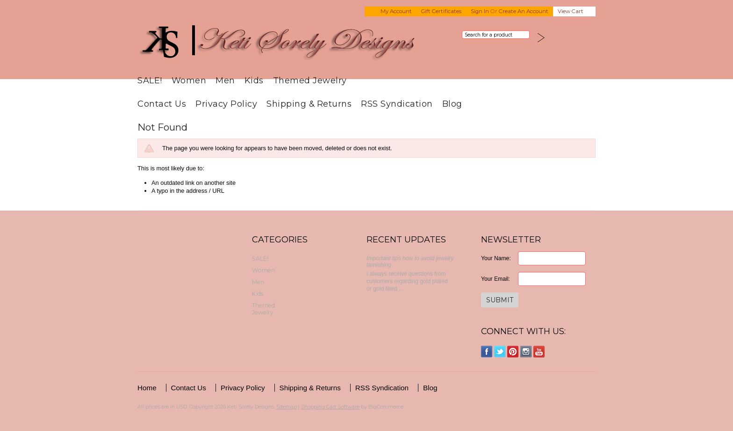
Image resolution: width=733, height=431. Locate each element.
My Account (396, 11)
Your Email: (495, 279)
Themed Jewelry (310, 80)
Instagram (526, 352)
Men (225, 80)
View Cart (570, 11)
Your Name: (496, 258)
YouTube (539, 352)
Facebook (487, 352)
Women (189, 80)
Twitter (500, 352)
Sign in (480, 11)
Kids (254, 80)
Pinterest (513, 352)
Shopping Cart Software (330, 406)
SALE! (149, 80)
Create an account (523, 11)
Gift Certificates (441, 11)
